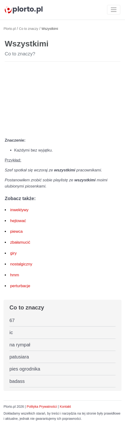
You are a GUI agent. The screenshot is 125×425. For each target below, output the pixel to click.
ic (11, 332)
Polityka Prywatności (42, 406)
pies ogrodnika (24, 368)
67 (12, 320)
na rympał (19, 344)
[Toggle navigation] (113, 9)
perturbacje (20, 286)
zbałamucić (20, 242)
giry (13, 253)
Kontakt (65, 406)
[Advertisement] (62, 98)
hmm (14, 275)
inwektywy (19, 210)
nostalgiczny (21, 264)
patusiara (19, 356)
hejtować (18, 221)
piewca (16, 231)
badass (17, 381)
